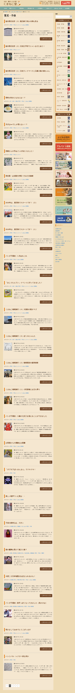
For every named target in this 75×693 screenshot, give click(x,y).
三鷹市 (42, 553)
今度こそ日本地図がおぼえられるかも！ (20, 576)
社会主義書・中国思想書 (62, 67)
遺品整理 (57, 230)
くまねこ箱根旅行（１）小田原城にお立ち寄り (23, 389)
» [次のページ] (18, 685)
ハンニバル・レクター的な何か (17, 656)
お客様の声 (58, 251)
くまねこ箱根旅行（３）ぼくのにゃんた (20, 336)
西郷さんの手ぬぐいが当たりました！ (20, 151)
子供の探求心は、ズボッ (15, 523)
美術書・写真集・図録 (62, 49)
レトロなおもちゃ (59, 239)
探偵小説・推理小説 (61, 80)
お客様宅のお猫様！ (60, 245)
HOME (5, 11)
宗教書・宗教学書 (61, 31)
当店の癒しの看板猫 (29, 553)
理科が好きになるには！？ (15, 98)
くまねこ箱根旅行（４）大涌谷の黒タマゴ (21, 309)
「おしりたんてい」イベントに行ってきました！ (24, 283)
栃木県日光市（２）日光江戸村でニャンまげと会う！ (25, 46)
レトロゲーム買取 (61, 130)
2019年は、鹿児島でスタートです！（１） (21, 229)
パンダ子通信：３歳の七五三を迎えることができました (26, 416)
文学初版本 (59, 62)
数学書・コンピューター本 (62, 36)
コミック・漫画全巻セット (62, 101)
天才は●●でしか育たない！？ (16, 124)
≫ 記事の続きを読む (46, 38)
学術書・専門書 (60, 24)
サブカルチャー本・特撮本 (62, 84)
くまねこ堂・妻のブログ (16, 11)
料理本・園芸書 (60, 96)
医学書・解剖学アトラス (62, 41)
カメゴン (57, 257)
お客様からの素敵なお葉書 (15, 443)
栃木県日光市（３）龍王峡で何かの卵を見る (22, 21)
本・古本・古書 (13, 101)
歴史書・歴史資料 (61, 45)
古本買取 (59, 118)
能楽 (56, 255)
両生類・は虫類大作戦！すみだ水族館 (19, 176)
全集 (58, 71)
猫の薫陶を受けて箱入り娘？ (16, 550)
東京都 (14, 553)
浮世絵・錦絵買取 (61, 121)
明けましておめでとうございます (18, 630)
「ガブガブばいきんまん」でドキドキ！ (21, 469)
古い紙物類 (58, 235)
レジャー (18, 24)
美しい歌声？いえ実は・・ (15, 496)
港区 (11, 553)
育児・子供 (12, 24)
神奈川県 (19, 579)
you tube (57, 261)
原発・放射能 (58, 259)
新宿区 (32, 606)
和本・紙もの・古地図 (62, 109)
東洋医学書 (59, 92)
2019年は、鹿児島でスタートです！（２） (21, 203)
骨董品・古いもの (21, 526)
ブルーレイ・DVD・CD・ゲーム (62, 241)
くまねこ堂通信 (25, 24)
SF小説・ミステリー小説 (62, 75)
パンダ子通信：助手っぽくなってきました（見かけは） (26, 603)
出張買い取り (13, 526)
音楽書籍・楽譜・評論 (62, 89)
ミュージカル (58, 253)
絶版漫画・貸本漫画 (61, 105)
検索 (56, 13)
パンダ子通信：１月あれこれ (16, 256)
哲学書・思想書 (60, 28)
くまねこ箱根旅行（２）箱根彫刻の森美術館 (22, 363)
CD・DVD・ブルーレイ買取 (62, 126)
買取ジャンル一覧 (64, 114)
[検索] (71, 16)
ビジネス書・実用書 (61, 53)
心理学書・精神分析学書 (62, 58)
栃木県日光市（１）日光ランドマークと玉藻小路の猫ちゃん (28, 71)
